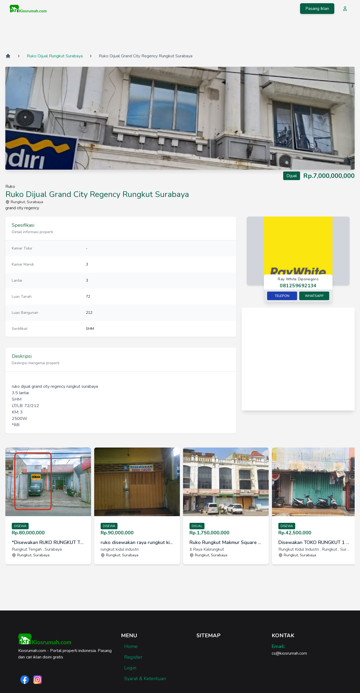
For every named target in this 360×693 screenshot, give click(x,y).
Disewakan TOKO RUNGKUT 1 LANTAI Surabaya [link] (314, 542)
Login (130, 668)
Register (133, 657)
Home (131, 646)
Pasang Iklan (317, 9)
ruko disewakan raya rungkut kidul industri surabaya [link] (137, 542)
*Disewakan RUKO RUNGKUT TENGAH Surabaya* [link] (48, 542)
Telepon (282, 296)
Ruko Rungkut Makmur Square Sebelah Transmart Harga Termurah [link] (226, 542)
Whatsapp (314, 296)
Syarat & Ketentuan (145, 678)
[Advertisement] (180, 35)
